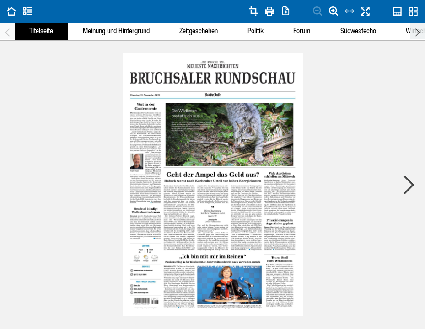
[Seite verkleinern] (317, 11)
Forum (302, 32)
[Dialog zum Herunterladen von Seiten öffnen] (285, 11)
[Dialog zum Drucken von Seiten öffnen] (269, 11)
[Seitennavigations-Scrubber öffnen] (397, 11)
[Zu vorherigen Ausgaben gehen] (11, 11)
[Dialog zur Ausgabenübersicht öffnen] (413, 11)
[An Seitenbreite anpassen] (349, 11)
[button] (212, 95)
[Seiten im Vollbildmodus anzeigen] (365, 11)
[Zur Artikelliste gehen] (27, 11)
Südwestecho (358, 32)
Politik (255, 32)
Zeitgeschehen (198, 32)
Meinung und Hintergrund (116, 32)
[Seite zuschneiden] (253, 11)
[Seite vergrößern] (333, 11)
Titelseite (41, 32)
